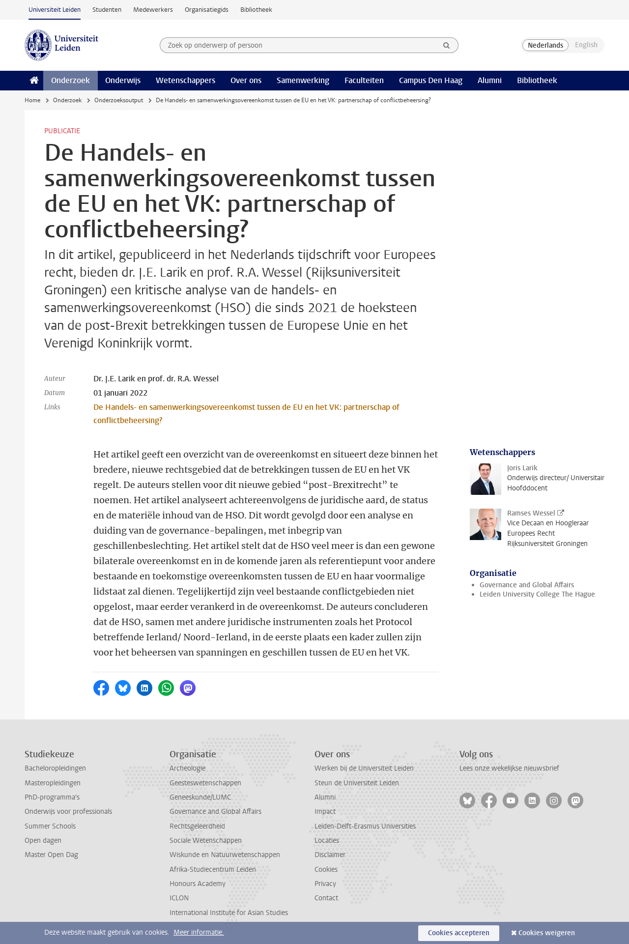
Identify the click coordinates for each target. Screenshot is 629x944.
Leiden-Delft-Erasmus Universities (365, 826)
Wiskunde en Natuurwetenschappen (225, 854)
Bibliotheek (256, 9)
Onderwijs (123, 80)
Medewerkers (153, 9)
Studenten (106, 9)
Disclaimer (329, 854)
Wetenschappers (185, 80)
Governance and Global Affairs (527, 585)
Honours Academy (198, 883)
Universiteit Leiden (55, 9)
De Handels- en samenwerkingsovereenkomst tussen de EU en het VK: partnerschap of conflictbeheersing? (246, 414)
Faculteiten (364, 80)
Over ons (245, 80)
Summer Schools (50, 826)
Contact (326, 898)
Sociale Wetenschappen (206, 840)
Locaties (326, 840)
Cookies (326, 869)
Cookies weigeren (546, 933)
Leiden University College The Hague (537, 594)
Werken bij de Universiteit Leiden (364, 768)
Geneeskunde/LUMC (200, 797)
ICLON (179, 898)
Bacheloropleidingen (55, 768)
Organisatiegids (207, 9)
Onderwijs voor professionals (68, 811)
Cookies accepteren (458, 933)
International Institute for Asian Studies (229, 912)
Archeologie (187, 768)
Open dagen (43, 840)
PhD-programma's (52, 797)
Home (32, 100)
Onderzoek (70, 80)
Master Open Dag (51, 854)
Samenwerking (303, 80)
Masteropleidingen (53, 783)
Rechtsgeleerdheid (197, 826)
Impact (325, 811)
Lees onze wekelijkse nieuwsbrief (509, 768)
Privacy (325, 883)
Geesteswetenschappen (205, 783)
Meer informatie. (198, 932)
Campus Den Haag (430, 80)
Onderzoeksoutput (118, 100)
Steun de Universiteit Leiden (356, 783)
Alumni (490, 80)
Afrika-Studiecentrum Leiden (213, 869)
